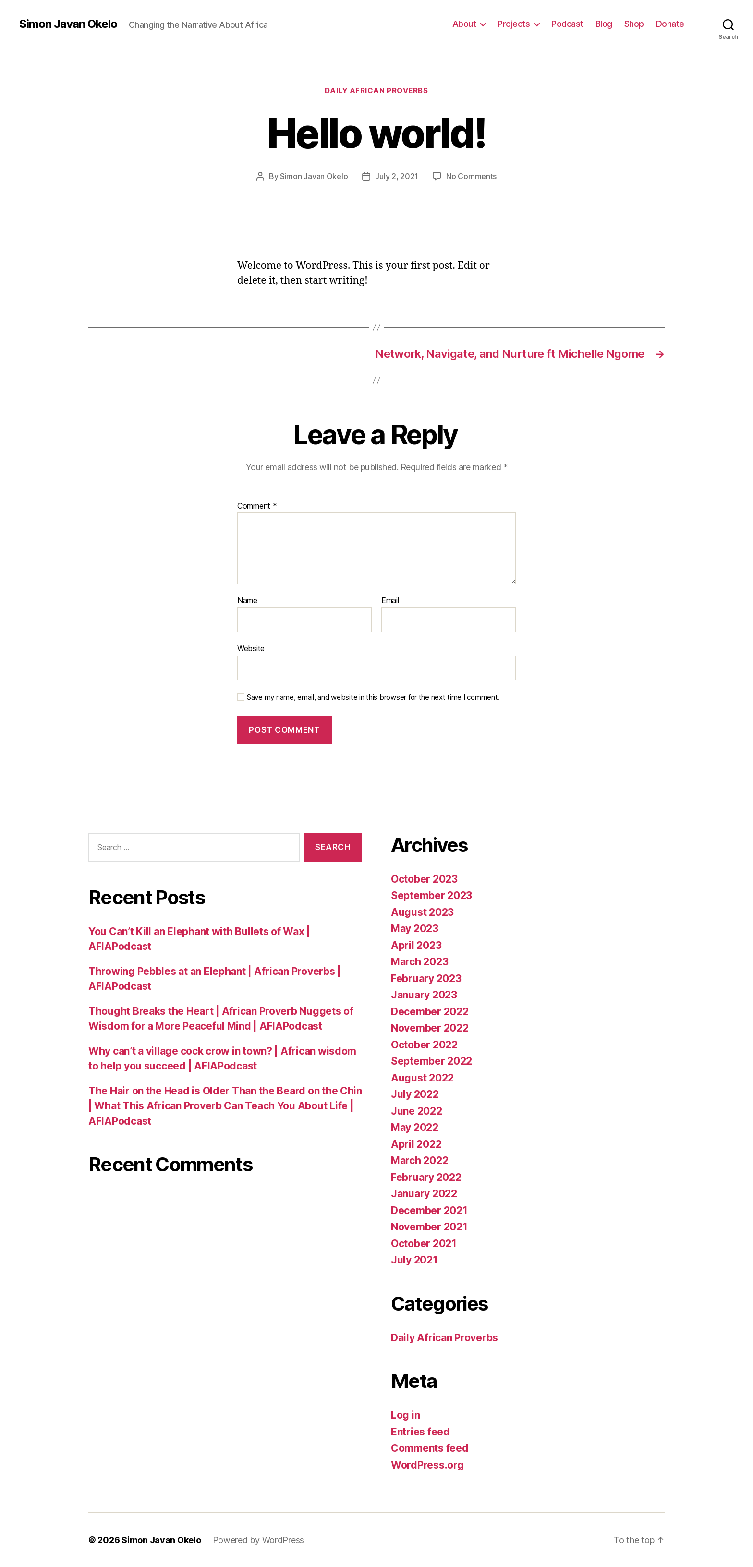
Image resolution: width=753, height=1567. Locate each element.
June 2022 (416, 1111)
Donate (670, 24)
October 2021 (424, 1244)
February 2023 (426, 978)
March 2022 (419, 1160)
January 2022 (424, 1194)
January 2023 (424, 995)
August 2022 (422, 1078)
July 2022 (415, 1094)
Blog (603, 24)
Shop (634, 24)
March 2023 (419, 962)
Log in (405, 1415)
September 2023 (431, 895)
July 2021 (414, 1260)
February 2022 (426, 1177)
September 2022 (431, 1061)
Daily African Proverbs (376, 90)
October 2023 (424, 879)
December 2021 (429, 1210)
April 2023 (416, 945)
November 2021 (429, 1227)
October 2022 (424, 1045)
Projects (514, 24)
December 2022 (430, 1012)
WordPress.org (427, 1465)
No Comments (471, 176)
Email (390, 600)
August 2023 (422, 912)
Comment (257, 506)
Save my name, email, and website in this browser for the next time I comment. (373, 697)
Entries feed (420, 1432)
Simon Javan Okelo (68, 24)
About (464, 24)
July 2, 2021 (396, 176)
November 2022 (430, 1028)
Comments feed (430, 1448)
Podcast (567, 24)
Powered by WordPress (258, 1540)
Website (251, 648)
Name (247, 600)
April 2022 (416, 1144)
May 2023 (414, 929)
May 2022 (414, 1127)
